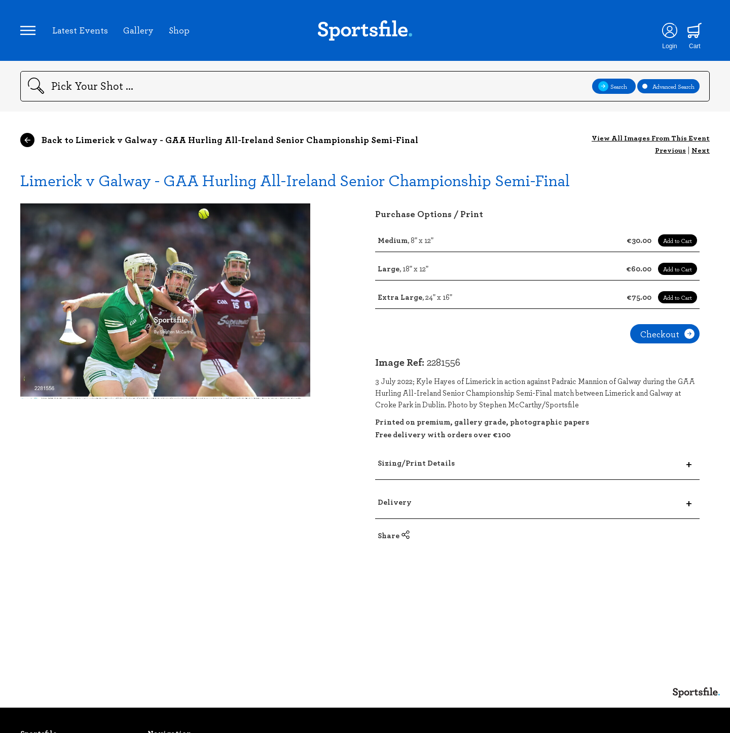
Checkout (667, 334)
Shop (179, 30)
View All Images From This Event (651, 137)
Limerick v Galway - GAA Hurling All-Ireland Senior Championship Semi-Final (295, 180)
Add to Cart (677, 240)
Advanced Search (668, 86)
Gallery (138, 30)
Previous (670, 150)
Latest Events (80, 30)
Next (700, 150)
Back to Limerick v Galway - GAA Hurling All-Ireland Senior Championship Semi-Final (219, 140)
